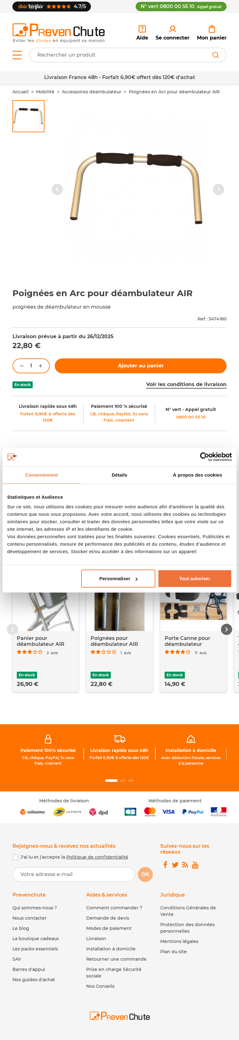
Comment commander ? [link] (114, 908)
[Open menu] (17, 55)
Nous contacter (29, 918)
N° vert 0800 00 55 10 (181, 6)
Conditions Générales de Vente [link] (188, 911)
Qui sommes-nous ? (34, 908)
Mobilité (45, 92)
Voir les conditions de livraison (186, 384)
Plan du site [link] (173, 951)
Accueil (20, 92)
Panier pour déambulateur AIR (40, 641)
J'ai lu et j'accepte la (74, 857)
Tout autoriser (194, 578)
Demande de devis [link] (107, 918)
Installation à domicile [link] (191, 750)
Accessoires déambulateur (91, 92)
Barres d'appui (28, 969)
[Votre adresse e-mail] (73, 874)
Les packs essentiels (35, 949)
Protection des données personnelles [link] (187, 928)
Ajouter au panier (141, 366)
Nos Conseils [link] (100, 986)
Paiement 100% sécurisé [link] (48, 750)
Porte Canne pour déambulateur (187, 641)
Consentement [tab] (41, 474)
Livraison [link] (96, 938)
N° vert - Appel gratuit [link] (191, 409)
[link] (173, 33)
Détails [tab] (119, 474)
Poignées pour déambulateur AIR (114, 641)
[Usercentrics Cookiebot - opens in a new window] (204, 456)
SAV (16, 959)
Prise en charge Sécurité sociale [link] (114, 973)
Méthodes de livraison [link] (64, 801)
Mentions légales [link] (179, 941)
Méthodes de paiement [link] (175, 801)
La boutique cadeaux (35, 938)
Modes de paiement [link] (109, 928)
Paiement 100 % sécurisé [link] (119, 406)
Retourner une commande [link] (116, 959)
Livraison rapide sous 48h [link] (48, 406)
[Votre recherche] (128, 55)
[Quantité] (31, 366)
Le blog (20, 928)
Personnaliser (118, 578)
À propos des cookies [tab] (197, 474)
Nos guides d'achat (33, 979)
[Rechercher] (216, 55)
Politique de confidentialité (97, 857)
